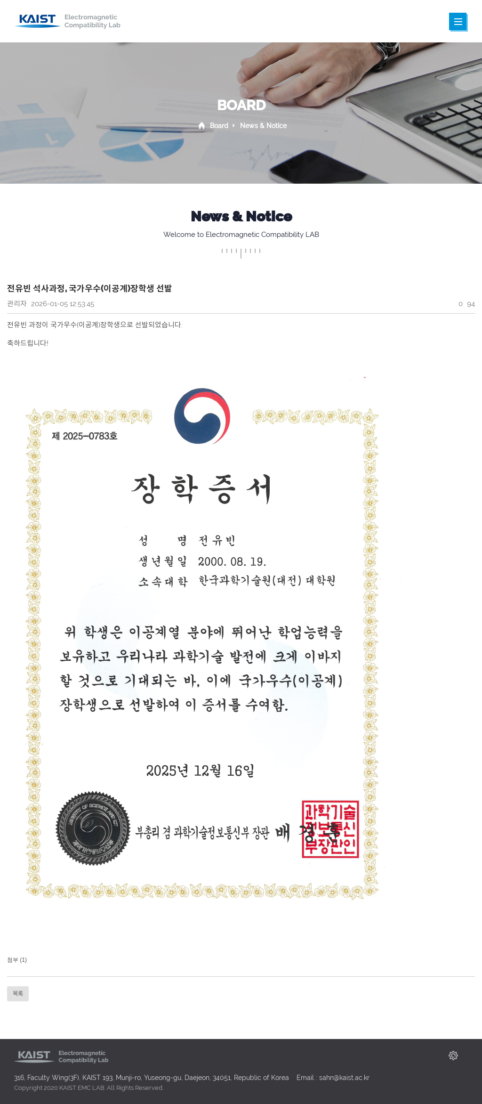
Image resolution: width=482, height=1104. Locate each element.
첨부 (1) (17, 960)
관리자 (17, 304)
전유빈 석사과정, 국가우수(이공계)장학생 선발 (89, 288)
